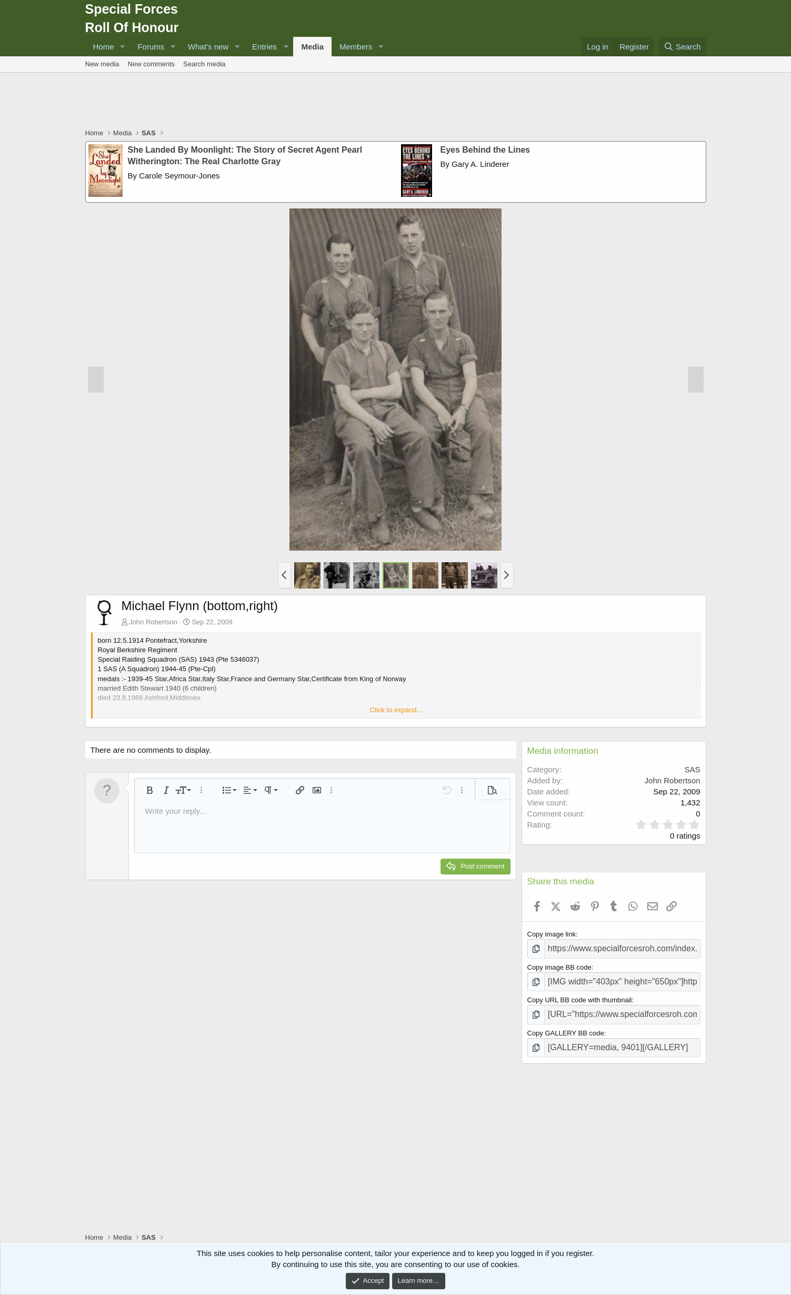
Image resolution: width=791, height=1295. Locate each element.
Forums (150, 46)
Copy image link (551, 934)
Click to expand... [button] (396, 710)
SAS (692, 769)
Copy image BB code (559, 965)
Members (356, 46)
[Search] (682, 46)
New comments (151, 64)
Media (312, 46)
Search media (204, 64)
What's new (208, 46)
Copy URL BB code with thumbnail (579, 996)
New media (102, 64)
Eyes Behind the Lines (485, 149)
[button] (122, 46)
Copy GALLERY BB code (565, 1026)
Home (103, 46)
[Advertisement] (395, 101)
